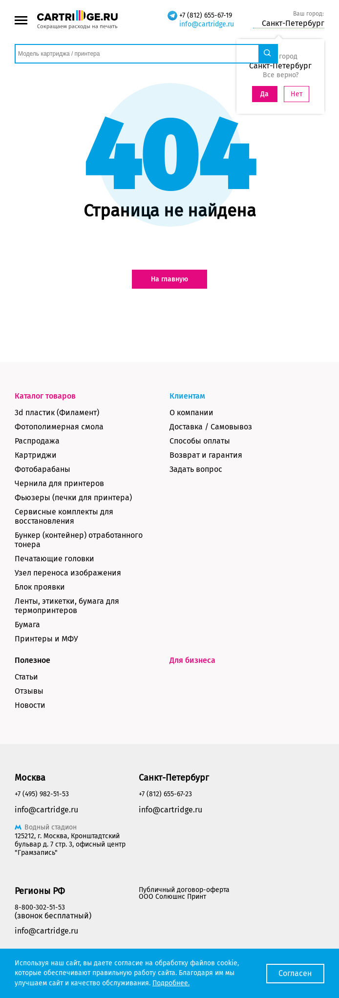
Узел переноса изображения (68, 572)
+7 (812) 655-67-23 (165, 794)
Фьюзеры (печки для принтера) (73, 497)
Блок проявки (40, 587)
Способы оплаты (200, 441)
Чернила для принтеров (59, 483)
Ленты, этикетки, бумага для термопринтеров (67, 605)
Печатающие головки (54, 558)
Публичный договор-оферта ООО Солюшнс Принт (184, 893)
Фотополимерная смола (59, 426)
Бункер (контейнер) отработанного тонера (79, 540)
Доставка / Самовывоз (211, 426)
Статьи (26, 676)
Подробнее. (171, 983)
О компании (191, 412)
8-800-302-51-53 (40, 907)
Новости (30, 705)
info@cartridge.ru (206, 24)
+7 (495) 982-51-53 (42, 794)
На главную (169, 279)
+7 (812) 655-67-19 (205, 15)
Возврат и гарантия (206, 455)
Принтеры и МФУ (46, 638)
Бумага (27, 624)
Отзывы (29, 691)
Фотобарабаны (42, 469)
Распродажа (37, 441)
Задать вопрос (196, 469)
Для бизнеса (192, 660)
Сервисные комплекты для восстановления (64, 516)
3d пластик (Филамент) (57, 412)
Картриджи (36, 455)
